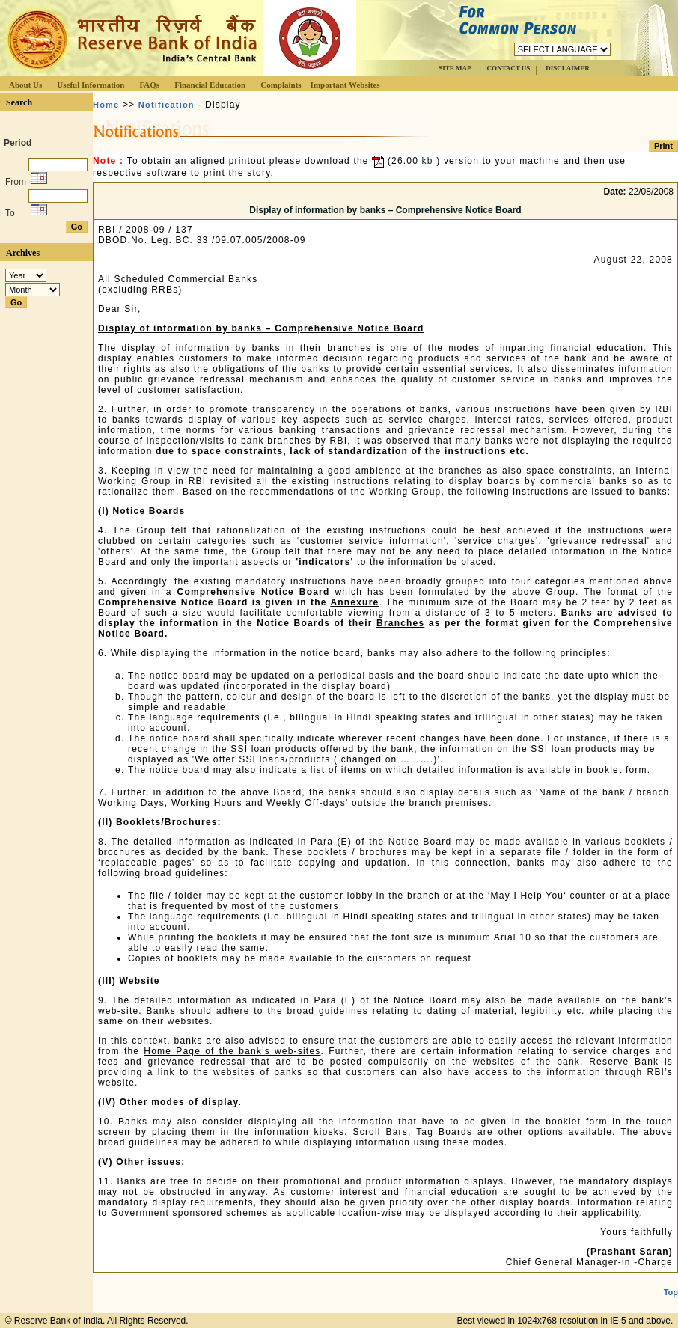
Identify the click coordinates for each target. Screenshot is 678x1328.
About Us (25, 84)
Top (671, 1292)
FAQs (149, 84)
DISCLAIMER (568, 68)
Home (106, 104)
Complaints (280, 84)
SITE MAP (455, 68)
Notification (166, 104)
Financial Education (209, 84)
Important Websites (345, 84)
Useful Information (90, 84)
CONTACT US (508, 68)
